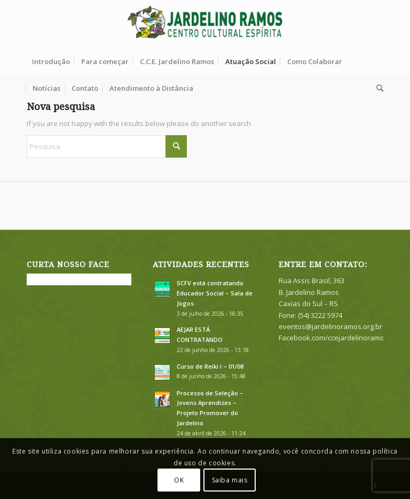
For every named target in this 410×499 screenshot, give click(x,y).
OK (179, 480)
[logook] (205, 24)
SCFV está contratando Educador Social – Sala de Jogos (215, 293)
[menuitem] (51, 61)
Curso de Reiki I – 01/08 (210, 366)
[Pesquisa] (377, 88)
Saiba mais (230, 480)
